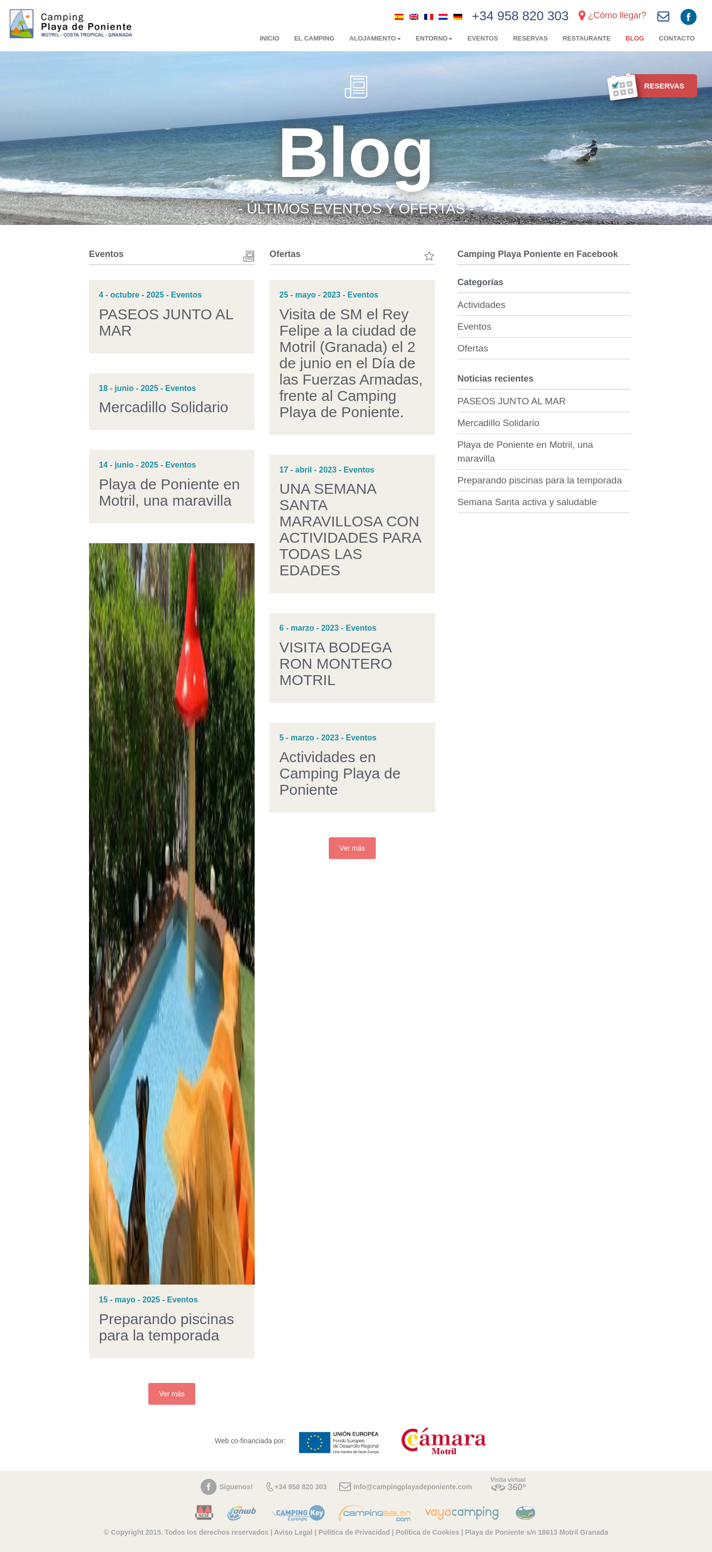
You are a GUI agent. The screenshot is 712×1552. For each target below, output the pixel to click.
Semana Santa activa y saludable (527, 502)
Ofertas (472, 348)
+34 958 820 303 (520, 15)
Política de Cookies (427, 1532)
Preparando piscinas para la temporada (166, 1327)
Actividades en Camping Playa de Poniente (339, 773)
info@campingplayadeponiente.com (413, 1487)
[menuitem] (399, 16)
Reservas (530, 38)
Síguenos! (236, 1487)
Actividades (481, 305)
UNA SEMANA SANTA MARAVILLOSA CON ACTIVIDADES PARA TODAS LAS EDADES (350, 529)
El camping (314, 38)
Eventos (482, 38)
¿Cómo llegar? (617, 15)
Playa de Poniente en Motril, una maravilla (169, 492)
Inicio (269, 38)
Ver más (171, 1394)
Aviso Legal (293, 1532)
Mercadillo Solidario (163, 407)
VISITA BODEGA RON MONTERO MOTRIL (335, 663)
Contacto (677, 38)
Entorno (434, 38)
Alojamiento (374, 38)
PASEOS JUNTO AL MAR (511, 401)
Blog (634, 38)
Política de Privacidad (354, 1532)
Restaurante (587, 38)
